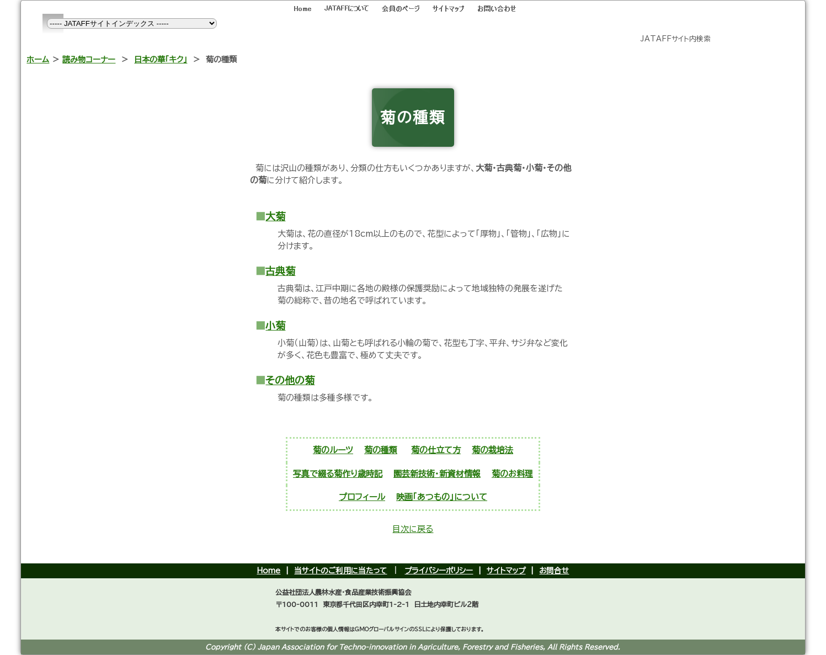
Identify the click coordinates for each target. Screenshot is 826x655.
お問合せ (554, 570)
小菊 (275, 326)
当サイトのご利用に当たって (340, 570)
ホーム (37, 59)
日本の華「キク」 (160, 59)
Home (268, 570)
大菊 (275, 216)
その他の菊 (290, 380)
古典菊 (280, 271)
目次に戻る (412, 529)
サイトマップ (506, 570)
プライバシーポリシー (438, 570)
